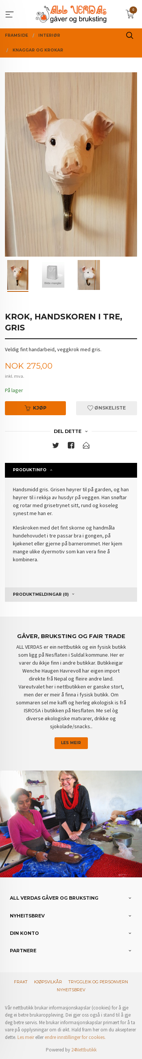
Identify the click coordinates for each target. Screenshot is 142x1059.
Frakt (21, 982)
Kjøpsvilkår (48, 982)
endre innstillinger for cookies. (75, 1037)
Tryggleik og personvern (98, 982)
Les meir (71, 742)
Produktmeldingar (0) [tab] (41, 594)
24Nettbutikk (84, 1050)
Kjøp (36, 408)
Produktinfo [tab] (30, 469)
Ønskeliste (106, 408)
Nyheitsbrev (71, 989)
